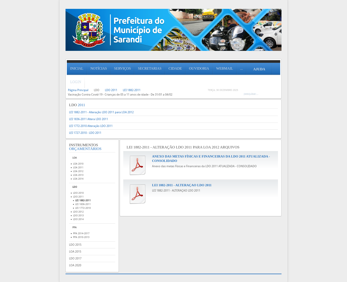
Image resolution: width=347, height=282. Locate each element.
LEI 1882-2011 (132, 90)
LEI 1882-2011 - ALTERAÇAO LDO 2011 (182, 185)
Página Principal (78, 90)
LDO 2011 (111, 90)
